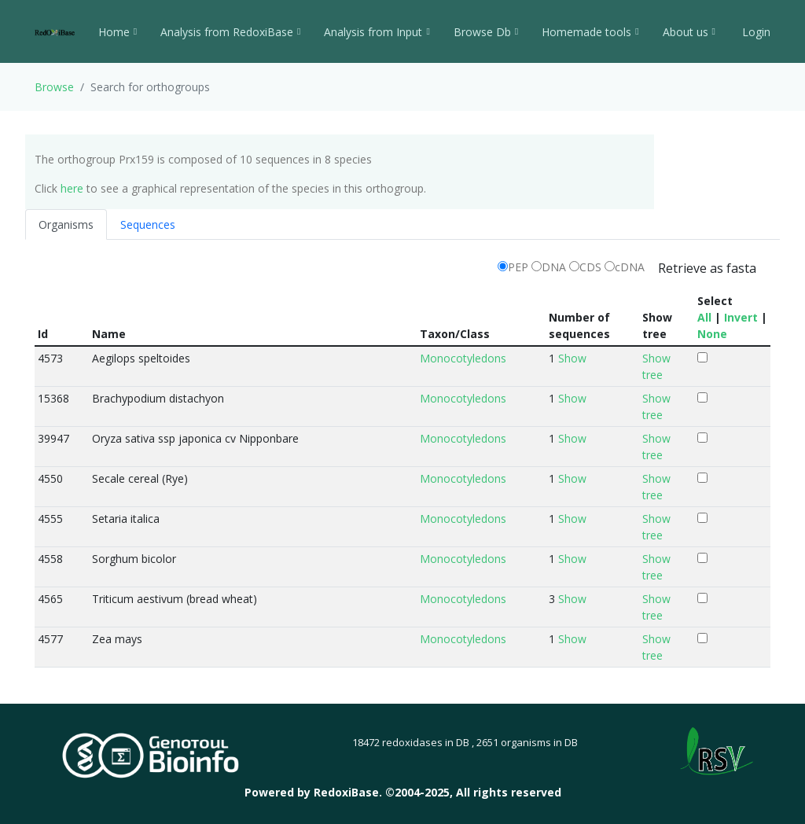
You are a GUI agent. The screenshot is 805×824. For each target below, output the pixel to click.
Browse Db (486, 31)
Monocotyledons (463, 358)
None (712, 333)
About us (689, 31)
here (72, 188)
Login (754, 31)
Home (117, 31)
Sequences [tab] (147, 224)
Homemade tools (590, 31)
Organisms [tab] (66, 224)
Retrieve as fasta (707, 268)
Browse (54, 86)
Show (572, 358)
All (704, 317)
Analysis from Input (376, 31)
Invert (741, 317)
